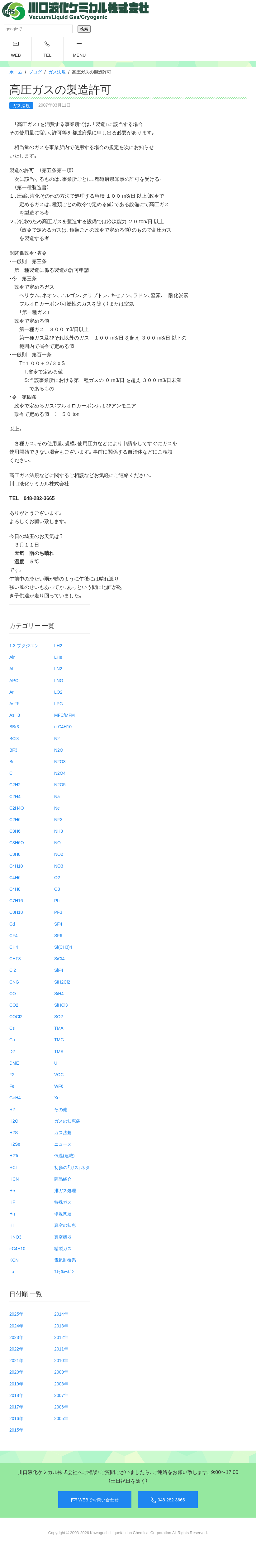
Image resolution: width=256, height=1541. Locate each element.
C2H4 (15, 796)
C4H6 (15, 877)
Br (11, 761)
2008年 (61, 1383)
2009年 (61, 1372)
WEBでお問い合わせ (95, 1499)
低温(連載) (64, 1155)
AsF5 (14, 703)
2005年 (61, 1418)
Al (11, 668)
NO (57, 842)
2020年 (16, 1372)
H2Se (14, 1144)
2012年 (61, 1337)
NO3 (58, 866)
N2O (58, 750)
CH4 (13, 947)
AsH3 (14, 715)
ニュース (63, 1144)
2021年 (16, 1360)
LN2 (58, 668)
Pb (56, 900)
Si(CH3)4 (63, 947)
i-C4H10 (17, 1248)
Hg (12, 1213)
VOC (59, 1074)
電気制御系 (65, 1260)
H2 (12, 1109)
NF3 (58, 819)
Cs (12, 1028)
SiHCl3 (61, 1005)
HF (12, 1202)
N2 (57, 738)
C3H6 (15, 831)
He (12, 1190)
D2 (12, 1051)
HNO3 (15, 1237)
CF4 (13, 935)
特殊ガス (63, 1202)
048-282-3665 (167, 1499)
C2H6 (15, 819)
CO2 (13, 1005)
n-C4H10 (63, 726)
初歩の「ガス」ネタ (72, 1167)
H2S (13, 1132)
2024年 (16, 1325)
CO (12, 993)
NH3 (58, 831)
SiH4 (59, 993)
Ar (11, 692)
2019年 (16, 1383)
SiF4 (58, 970)
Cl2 (12, 970)
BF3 (13, 750)
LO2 (58, 692)
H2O (13, 1121)
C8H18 (16, 912)
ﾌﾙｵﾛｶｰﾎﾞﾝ (64, 1271)
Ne (57, 808)
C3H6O (16, 842)
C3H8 (15, 854)
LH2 (58, 645)
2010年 (61, 1360)
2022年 (16, 1349)
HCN (14, 1179)
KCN (14, 1260)
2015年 (16, 1430)
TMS (59, 1051)
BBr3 (14, 726)
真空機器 (63, 1237)
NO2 (58, 854)
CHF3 (15, 958)
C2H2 (15, 784)
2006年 (61, 1407)
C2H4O (16, 808)
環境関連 (63, 1213)
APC (13, 680)
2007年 (61, 1395)
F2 (11, 1074)
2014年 (61, 1314)
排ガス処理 (65, 1190)
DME (14, 1063)
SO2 (58, 1016)
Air (12, 657)
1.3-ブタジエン (24, 645)
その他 (60, 1109)
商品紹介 (63, 1179)
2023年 (16, 1337)
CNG (14, 982)
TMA (59, 1028)
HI (11, 1225)
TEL (48, 49)
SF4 (58, 924)
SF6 (58, 935)
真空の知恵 (65, 1225)
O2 (57, 877)
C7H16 (16, 900)
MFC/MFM (64, 715)
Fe (11, 1086)
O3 (57, 889)
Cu (12, 1039)
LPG (58, 703)
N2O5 (60, 784)
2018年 (16, 1395)
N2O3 (60, 761)
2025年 (16, 1314)
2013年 (61, 1325)
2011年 (61, 1349)
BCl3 (14, 738)
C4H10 (16, 866)
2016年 (16, 1418)
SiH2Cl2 (62, 982)
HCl (13, 1167)
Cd (12, 924)
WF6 (59, 1086)
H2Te (14, 1155)
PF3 (58, 912)
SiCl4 (59, 958)
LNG (58, 680)
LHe (58, 657)
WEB (16, 49)
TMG (59, 1039)
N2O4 (60, 773)
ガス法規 (57, 72)
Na (57, 796)
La (11, 1271)
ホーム (15, 72)
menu (79, 49)
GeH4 (15, 1097)
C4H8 (15, 889)
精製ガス (63, 1248)
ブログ (35, 72)
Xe (56, 1097)
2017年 (16, 1407)
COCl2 (15, 1016)
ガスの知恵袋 (67, 1121)
